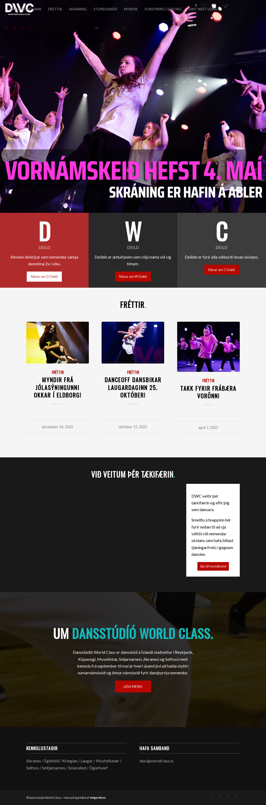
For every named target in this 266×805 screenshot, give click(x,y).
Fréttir (58, 372)
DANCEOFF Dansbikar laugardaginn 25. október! (133, 387)
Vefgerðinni (97, 797)
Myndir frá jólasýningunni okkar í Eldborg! (58, 387)
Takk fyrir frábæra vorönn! (208, 392)
